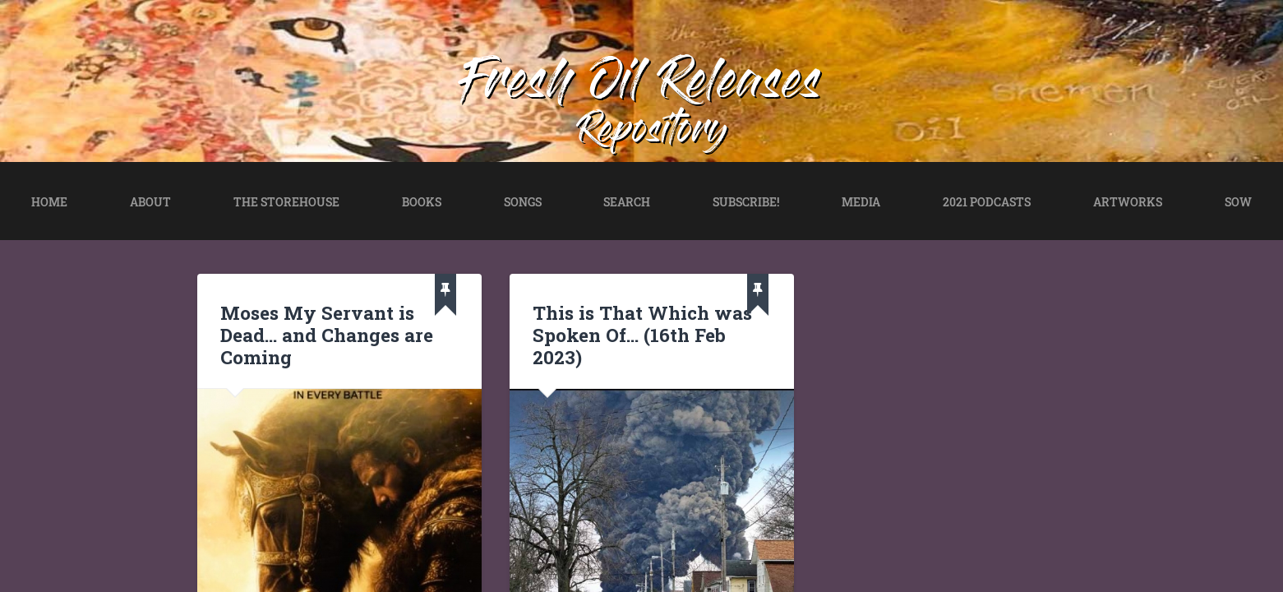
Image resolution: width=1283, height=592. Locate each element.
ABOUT (150, 202)
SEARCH (626, 202)
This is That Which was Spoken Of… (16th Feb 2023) (642, 334)
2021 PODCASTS (987, 202)
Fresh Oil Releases (641, 85)
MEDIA (861, 202)
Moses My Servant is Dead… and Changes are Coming (326, 334)
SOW (1238, 202)
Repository (653, 133)
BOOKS (421, 202)
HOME (49, 202)
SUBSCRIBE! (746, 202)
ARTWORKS (1127, 202)
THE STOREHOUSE (286, 202)
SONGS (523, 202)
